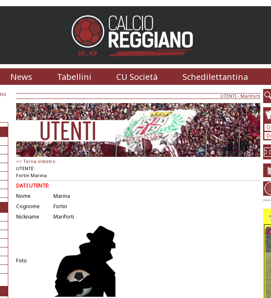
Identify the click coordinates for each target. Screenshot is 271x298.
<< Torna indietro (35, 161)
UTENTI (228, 96)
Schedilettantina (215, 76)
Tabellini (74, 76)
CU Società (137, 76)
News (21, 76)
